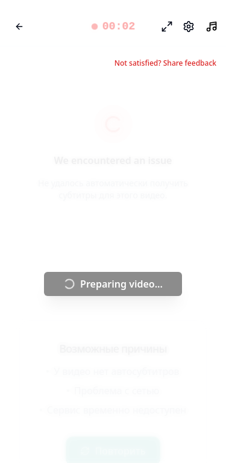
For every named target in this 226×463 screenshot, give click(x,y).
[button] (112, 26)
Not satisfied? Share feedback (165, 63)
